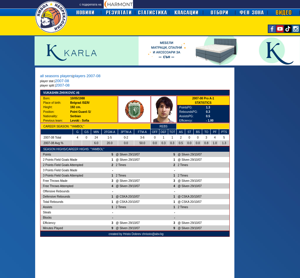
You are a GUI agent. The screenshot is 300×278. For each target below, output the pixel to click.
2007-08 (62, 81)
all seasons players (56, 76)
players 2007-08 (86, 76)
